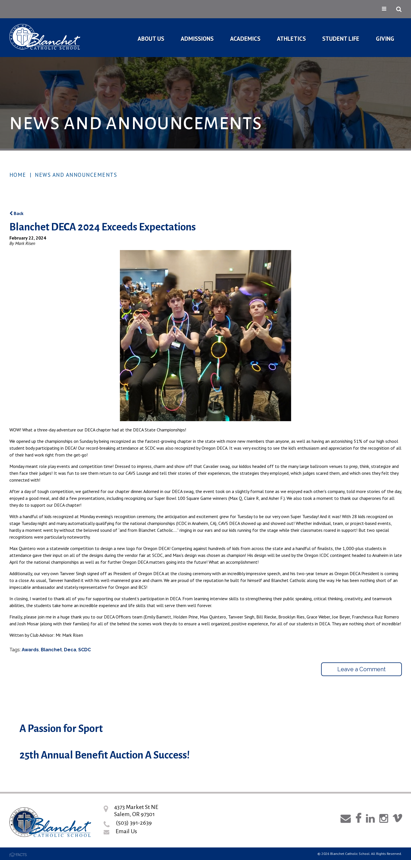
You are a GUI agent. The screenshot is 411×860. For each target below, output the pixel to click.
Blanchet (51, 649)
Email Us (126, 831)
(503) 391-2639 (134, 823)
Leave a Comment (361, 669)
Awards (30, 649)
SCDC (84, 649)
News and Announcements (76, 174)
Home (17, 174)
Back (16, 213)
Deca (70, 649)
